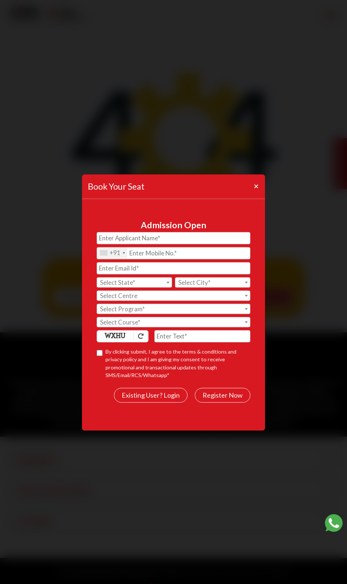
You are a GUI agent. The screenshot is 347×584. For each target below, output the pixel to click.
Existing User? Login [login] (151, 395)
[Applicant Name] (173, 238)
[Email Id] (173, 268)
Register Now (223, 395)
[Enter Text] (202, 336)
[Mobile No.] (173, 253)
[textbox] (134, 282)
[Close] (256, 186)
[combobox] (112, 253)
